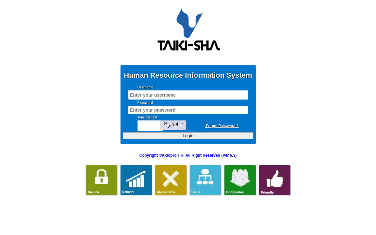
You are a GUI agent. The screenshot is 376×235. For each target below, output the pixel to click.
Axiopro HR (172, 155)
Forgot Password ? (222, 126)
